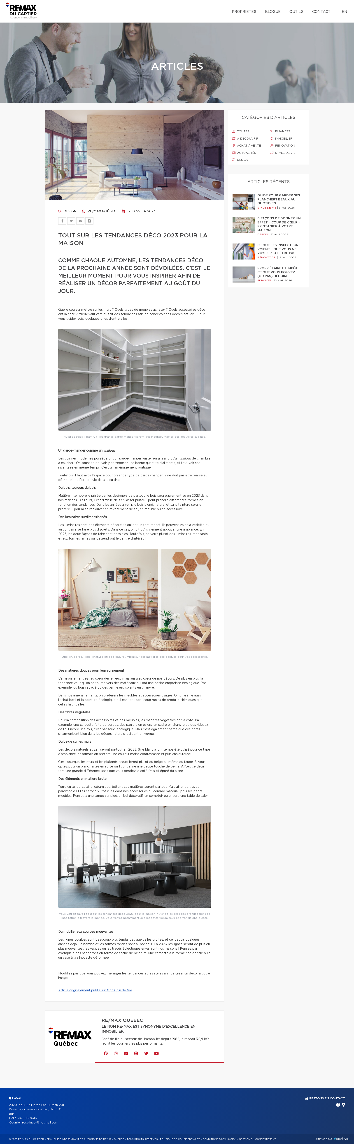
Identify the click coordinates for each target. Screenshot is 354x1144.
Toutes (240, 131)
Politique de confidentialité (180, 1139)
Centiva (341, 1138)
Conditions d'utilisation (220, 1139)
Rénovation (282, 145)
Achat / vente (246, 145)
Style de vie (282, 152)
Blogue (273, 12)
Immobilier (281, 138)
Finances (280, 131)
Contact (321, 12)
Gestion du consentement (257, 1139)
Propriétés (244, 12)
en (344, 12)
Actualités (244, 152)
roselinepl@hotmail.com (40, 1122)
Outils (296, 12)
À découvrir (245, 138)
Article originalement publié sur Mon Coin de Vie (95, 990)
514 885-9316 (27, 1118)
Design (67, 211)
